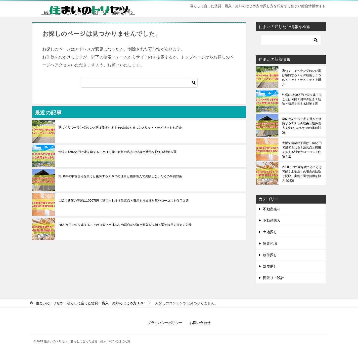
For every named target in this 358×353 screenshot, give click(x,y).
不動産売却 (271, 209)
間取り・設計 (273, 278)
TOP (90, 303)
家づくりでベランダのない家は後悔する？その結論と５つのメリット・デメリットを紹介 (120, 127)
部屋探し (270, 266)
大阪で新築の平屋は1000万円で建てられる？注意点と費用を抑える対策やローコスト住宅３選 (123, 200)
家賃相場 (270, 244)
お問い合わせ (200, 323)
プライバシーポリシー (164, 323)
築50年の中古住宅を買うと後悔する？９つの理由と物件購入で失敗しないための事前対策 (120, 176)
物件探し (270, 255)
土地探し (270, 232)
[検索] (139, 83)
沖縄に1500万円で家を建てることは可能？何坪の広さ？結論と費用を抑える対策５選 (117, 152)
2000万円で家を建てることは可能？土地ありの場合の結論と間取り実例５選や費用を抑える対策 (125, 225)
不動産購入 (271, 220)
